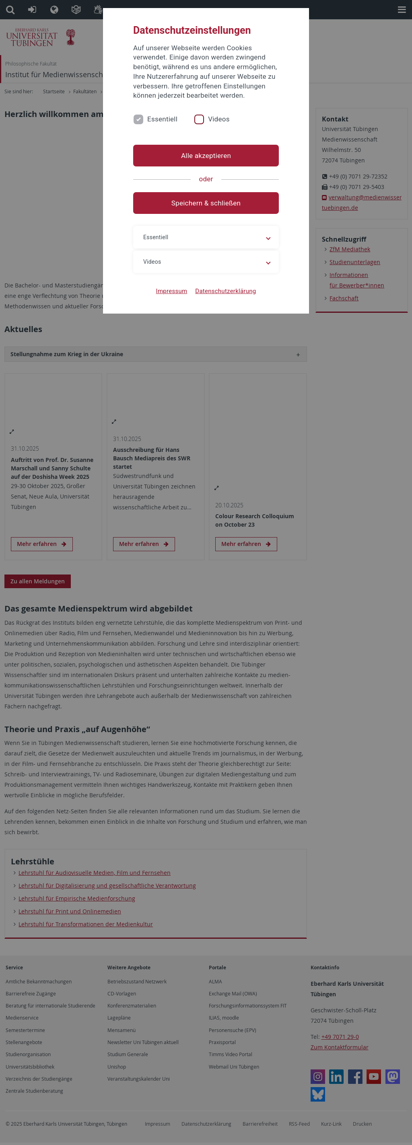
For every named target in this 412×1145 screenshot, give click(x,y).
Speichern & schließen (206, 203)
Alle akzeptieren (206, 156)
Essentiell (162, 119)
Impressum (171, 291)
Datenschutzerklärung (225, 291)
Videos (219, 119)
